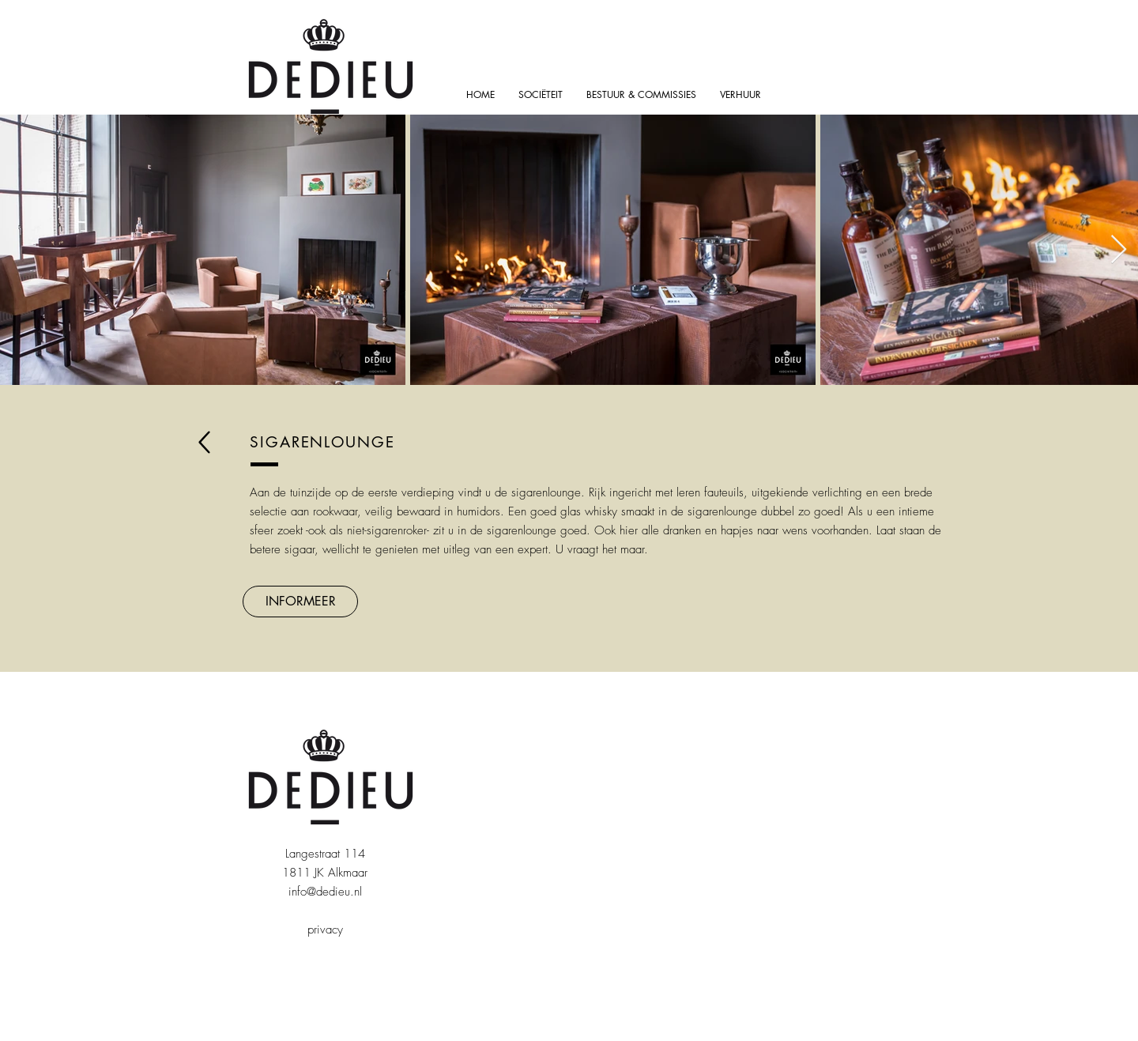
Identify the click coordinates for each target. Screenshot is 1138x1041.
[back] (204, 442)
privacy (325, 929)
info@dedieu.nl (325, 892)
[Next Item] (1119, 250)
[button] (300, 601)
